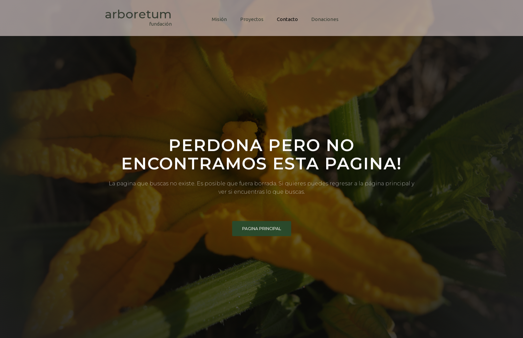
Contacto (287, 19)
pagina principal (261, 229)
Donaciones (325, 19)
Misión (219, 19)
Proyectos (252, 19)
